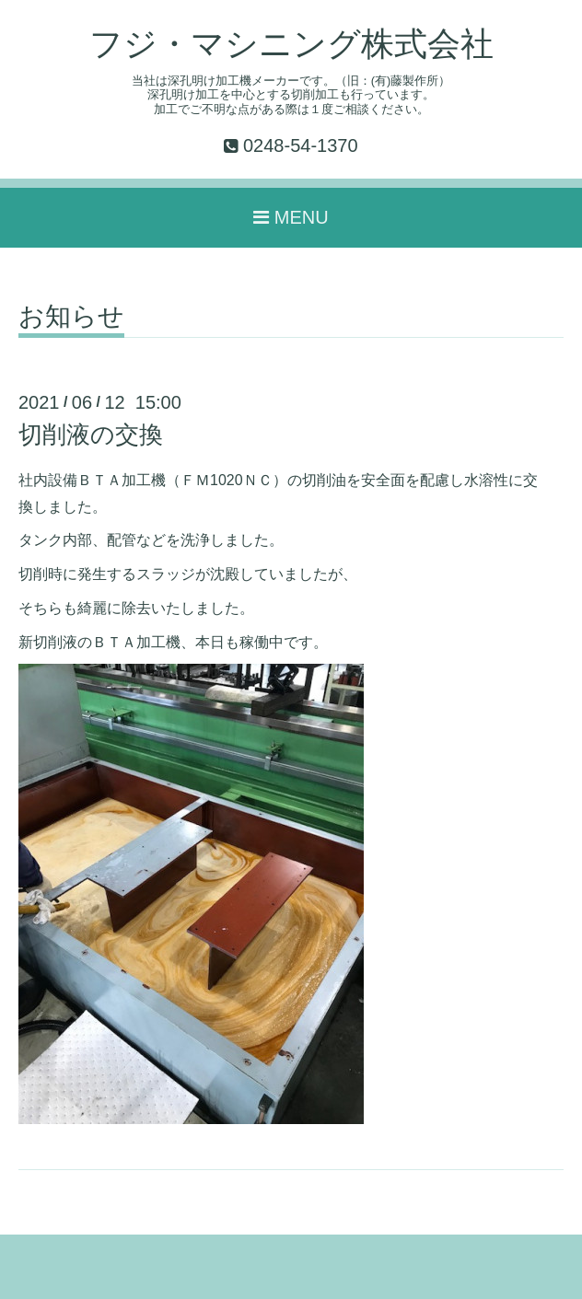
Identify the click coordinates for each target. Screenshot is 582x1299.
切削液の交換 (90, 434)
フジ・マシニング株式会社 (291, 44)
